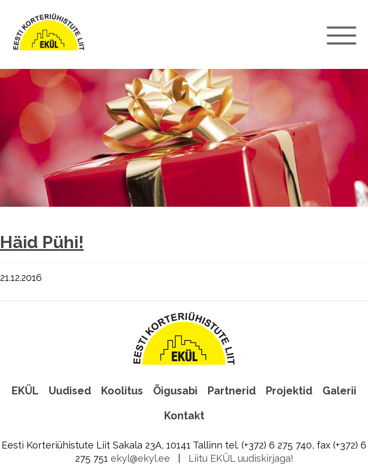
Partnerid (232, 390)
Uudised (70, 390)
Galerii (339, 390)
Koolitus (122, 390)
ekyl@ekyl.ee (140, 458)
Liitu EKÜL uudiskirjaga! (241, 458)
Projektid (289, 390)
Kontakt (184, 415)
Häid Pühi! (42, 242)
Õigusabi (175, 390)
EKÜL (25, 390)
